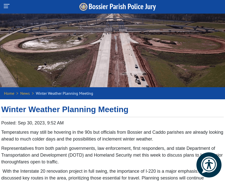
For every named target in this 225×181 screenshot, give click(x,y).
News (25, 93)
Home (9, 93)
